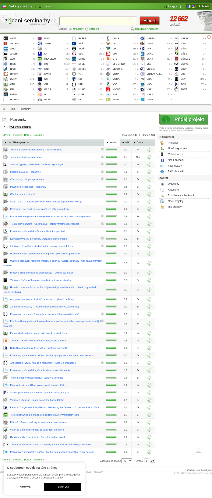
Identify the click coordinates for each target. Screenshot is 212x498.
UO (125, 43)
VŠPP (159, 99)
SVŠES (91, 69)
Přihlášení (173, 142)
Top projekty (175, 206)
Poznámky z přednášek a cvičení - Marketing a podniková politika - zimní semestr (52, 452)
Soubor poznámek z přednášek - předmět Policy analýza (39, 392)
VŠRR (193, 48)
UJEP (91, 94)
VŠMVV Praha (159, 74)
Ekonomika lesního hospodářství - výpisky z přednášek (38, 333)
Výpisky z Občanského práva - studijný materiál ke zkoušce (40, 280)
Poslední (37, 135)
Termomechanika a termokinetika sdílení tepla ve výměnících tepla (44, 415)
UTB (125, 58)
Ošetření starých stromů (22, 194)
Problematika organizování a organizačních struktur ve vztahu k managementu (50, 216)
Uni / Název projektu (18, 142)
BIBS (22, 64)
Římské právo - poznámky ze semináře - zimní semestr (38, 422)
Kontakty (98, 472)
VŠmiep (159, 69)
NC (57, 79)
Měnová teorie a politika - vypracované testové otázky (38, 385)
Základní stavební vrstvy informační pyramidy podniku (38, 340)
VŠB (125, 84)
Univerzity (78, 29)
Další (26, 135)
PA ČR (57, 89)
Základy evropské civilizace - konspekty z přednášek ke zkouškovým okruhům (50, 444)
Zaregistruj (174, 6)
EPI (22, 89)
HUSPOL (22, 99)
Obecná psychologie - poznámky (27, 179)
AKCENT (22, 43)
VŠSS (193, 53)
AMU (22, 48)
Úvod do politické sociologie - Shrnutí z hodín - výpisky (38, 437)
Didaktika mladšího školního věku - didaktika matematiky (39, 348)
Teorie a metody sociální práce (26, 157)
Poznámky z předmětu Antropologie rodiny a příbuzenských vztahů (44, 314)
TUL (91, 74)
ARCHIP (22, 53)
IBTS (57, 38)
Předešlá (17, 135)
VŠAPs (125, 79)
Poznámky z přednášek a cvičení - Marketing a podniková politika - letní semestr (51, 355)
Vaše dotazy (175, 165)
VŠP (159, 89)
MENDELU (57, 58)
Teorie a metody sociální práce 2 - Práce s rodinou (36, 149)
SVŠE (91, 64)
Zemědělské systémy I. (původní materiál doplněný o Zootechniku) (44, 306)
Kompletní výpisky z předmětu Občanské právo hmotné (38, 238)
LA (57, 53)
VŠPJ (159, 94)
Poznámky (25, 109)
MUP (57, 69)
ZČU (193, 84)
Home (12, 109)
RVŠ (91, 43)
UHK (91, 84)
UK (91, 99)
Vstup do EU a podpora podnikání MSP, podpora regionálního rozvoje (46, 201)
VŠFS (159, 43)
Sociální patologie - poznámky (25, 172)
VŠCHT (125, 89)
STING (91, 58)
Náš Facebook (176, 160)
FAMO (22, 94)
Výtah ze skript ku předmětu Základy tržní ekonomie (37, 429)
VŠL (159, 64)
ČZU (22, 84)
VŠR (193, 43)
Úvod (3, 472)
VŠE (125, 94)
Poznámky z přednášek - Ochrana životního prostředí (37, 231)
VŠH (159, 48)
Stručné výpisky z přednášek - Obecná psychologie (36, 164)
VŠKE (159, 53)
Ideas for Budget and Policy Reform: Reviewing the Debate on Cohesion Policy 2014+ (54, 407)
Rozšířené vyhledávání (147, 29)
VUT (193, 79)
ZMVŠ (193, 89)
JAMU (57, 43)
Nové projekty (175, 201)
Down (140, 142)
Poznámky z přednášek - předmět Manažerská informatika (40, 370)
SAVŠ (91, 48)
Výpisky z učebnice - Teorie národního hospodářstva (37, 400)
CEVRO (22, 74)
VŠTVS (193, 64)
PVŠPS (91, 38)
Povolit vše (62, 486)
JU (57, 48)
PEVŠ (57, 99)
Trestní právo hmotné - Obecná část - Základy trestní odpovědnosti (44, 224)
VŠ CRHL (125, 69)
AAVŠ (22, 38)
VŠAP (125, 74)
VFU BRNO (125, 64)
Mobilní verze (175, 154)
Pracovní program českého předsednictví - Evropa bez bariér (41, 272)
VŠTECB (193, 58)
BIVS (22, 69)
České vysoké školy (20, 6)
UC (91, 79)
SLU (91, 53)
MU (57, 64)
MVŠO (57, 74)
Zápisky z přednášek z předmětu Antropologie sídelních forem (42, 246)
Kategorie (94, 29)
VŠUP (193, 69)
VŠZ (193, 74)
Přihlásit (204, 6)
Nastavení (25, 486)
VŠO (159, 79)
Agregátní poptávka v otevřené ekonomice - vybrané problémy (42, 299)
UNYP (125, 38)
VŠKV (159, 58)
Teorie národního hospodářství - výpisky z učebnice (36, 377)
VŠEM (125, 99)
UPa (125, 53)
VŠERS (159, 38)
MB (127, 142)
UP (125, 48)
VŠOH (159, 84)
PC (57, 94)
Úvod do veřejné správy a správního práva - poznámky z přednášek (45, 253)
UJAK (91, 89)
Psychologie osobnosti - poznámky (28, 186)
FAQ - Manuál (176, 171)
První (7, 135)
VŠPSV (193, 38)
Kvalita (113, 142)
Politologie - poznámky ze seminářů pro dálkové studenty (39, 209)
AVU (22, 58)
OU (57, 84)
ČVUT (22, 79)
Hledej (150, 20)
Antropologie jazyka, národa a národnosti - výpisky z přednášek (43, 363)
